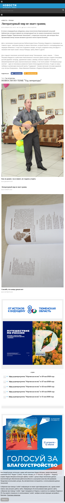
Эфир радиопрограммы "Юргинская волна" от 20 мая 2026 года (31, 392)
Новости (4, 20)
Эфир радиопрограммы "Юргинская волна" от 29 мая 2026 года (31, 376)
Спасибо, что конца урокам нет (12, 289)
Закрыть (5, 499)
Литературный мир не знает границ (14, 187)
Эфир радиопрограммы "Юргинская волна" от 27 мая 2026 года (31, 381)
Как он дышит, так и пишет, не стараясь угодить (18, 179)
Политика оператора (13, 495)
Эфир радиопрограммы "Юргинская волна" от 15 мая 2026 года (31, 397)
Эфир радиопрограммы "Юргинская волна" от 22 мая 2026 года (31, 387)
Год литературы (10, 78)
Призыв (11, 20)
